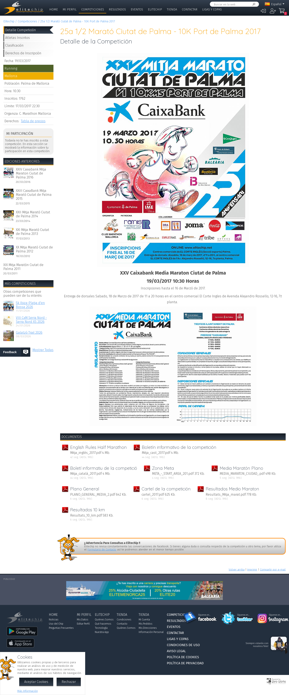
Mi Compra (283, 12)
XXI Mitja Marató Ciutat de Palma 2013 (32, 232)
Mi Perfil (69, 9)
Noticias (53, 619)
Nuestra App (102, 632)
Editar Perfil (83, 623)
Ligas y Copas (212, 9)
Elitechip (155, 9)
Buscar (253, 4)
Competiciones (92, 9)
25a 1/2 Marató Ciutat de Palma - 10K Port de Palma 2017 (77, 21)
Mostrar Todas (42, 350)
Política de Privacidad (185, 663)
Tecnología (101, 627)
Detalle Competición (20, 30)
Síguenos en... (204, 615)
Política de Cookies (183, 657)
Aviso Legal (176, 651)
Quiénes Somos (104, 619)
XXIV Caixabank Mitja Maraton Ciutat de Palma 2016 (31, 173)
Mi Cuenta (144, 619)
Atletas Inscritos (17, 38)
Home (53, 9)
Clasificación (14, 45)
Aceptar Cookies (36, 682)
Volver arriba (237, 569)
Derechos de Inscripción (23, 53)
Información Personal (151, 632)
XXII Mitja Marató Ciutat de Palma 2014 (33, 214)
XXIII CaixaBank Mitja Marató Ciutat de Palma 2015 (34, 195)
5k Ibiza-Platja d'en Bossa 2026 (30, 305)
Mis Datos (82, 619)
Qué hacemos (103, 623)
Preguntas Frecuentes (61, 627)
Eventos (137, 9)
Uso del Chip (56, 623)
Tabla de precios (33, 121)
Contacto (122, 623)
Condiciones (124, 619)
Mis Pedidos (145, 623)
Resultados (117, 9)
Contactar (189, 9)
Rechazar (69, 682)
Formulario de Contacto (101, 549)
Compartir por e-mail (273, 569)
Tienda (172, 9)
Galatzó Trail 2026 (29, 333)
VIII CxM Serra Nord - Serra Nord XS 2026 (31, 320)
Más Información (27, 691)
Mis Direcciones (148, 627)
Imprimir (252, 569)
